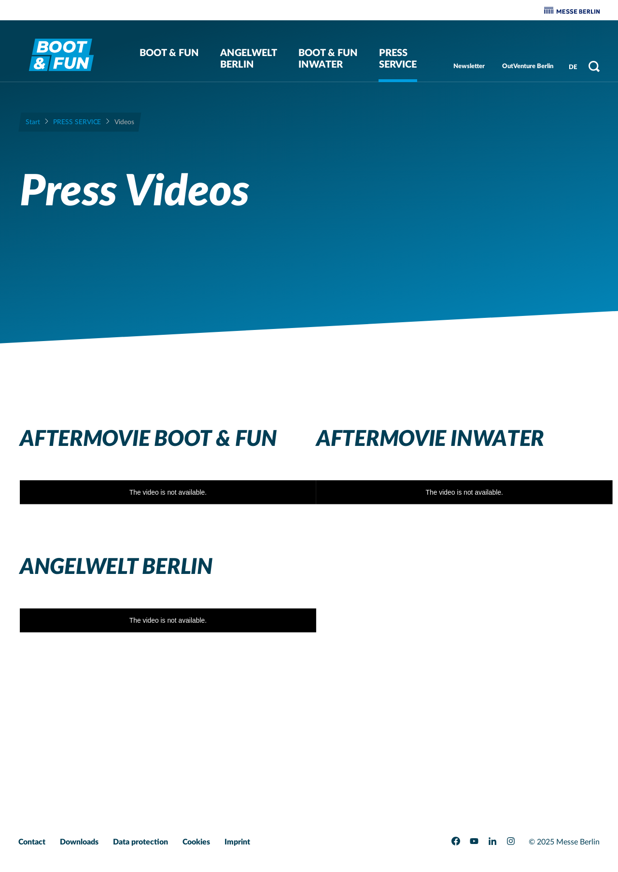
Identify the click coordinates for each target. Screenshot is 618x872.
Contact (31, 842)
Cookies (196, 842)
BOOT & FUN (169, 53)
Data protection (140, 842)
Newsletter (469, 66)
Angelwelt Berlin (248, 59)
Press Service (398, 59)
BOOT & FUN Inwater (328, 59)
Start (33, 122)
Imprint (237, 842)
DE (573, 67)
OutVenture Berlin (527, 66)
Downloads (79, 842)
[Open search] (594, 66)
